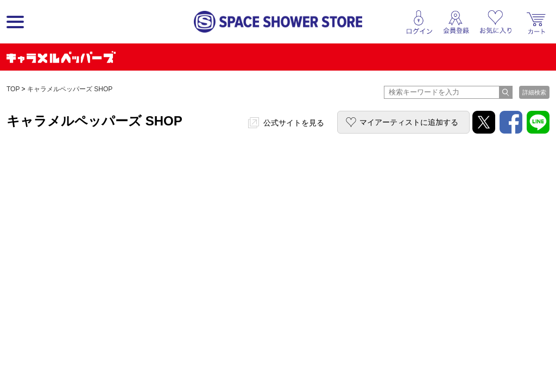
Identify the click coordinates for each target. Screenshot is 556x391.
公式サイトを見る (293, 122)
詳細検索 (534, 92)
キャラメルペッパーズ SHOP (69, 89)
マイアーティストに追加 (408, 122)
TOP (13, 89)
